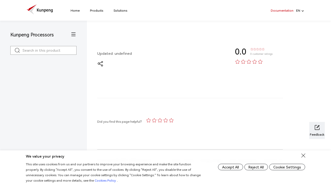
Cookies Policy (116, 180)
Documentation (282, 10)
